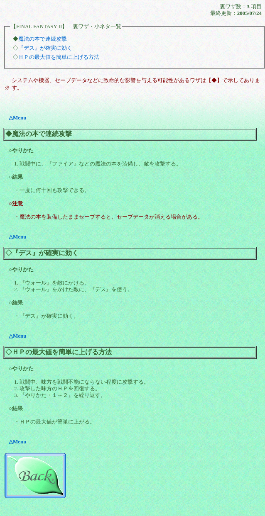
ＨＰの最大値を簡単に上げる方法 (58, 57)
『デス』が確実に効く (45, 48)
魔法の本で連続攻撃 (42, 39)
